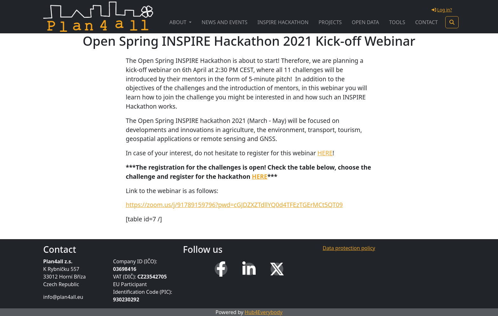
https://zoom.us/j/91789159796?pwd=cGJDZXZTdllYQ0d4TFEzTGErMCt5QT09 (234, 204)
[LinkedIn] (249, 269)
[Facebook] (221, 269)
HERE (325, 153)
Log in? (442, 10)
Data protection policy (349, 248)
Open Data (365, 22)
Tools (397, 22)
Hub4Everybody (263, 312)
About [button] (178, 22)
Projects (330, 22)
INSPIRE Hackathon (283, 22)
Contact (426, 22)
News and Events (224, 22)
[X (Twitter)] (277, 269)
